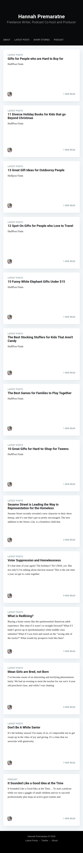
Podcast (58, 40)
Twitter (44, 840)
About (6, 40)
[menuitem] (6, 40)
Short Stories (42, 40)
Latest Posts (22, 40)
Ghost (55, 840)
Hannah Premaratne (37, 836)
